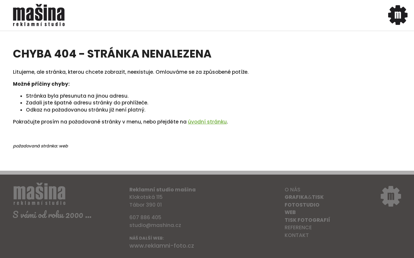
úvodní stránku (207, 121)
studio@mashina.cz (155, 225)
